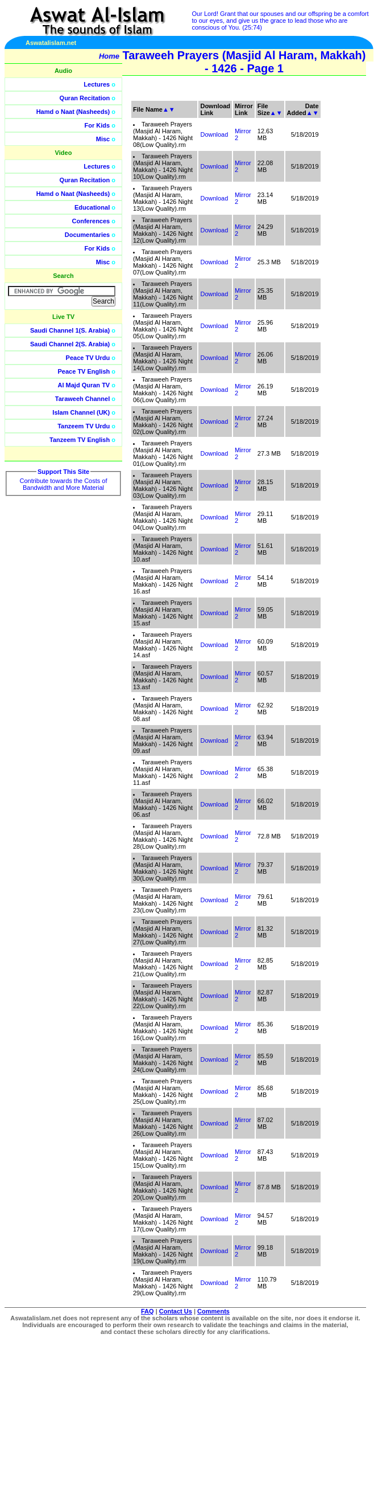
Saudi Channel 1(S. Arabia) (70, 330)
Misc (103, 139)
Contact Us (175, 1311)
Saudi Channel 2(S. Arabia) (70, 344)
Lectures (97, 84)
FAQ (147, 1311)
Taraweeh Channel (82, 398)
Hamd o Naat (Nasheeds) (73, 111)
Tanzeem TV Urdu (83, 426)
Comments (213, 1311)
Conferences (91, 221)
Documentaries (87, 234)
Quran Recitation (85, 98)
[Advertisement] (324, 256)
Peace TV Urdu (88, 357)
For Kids (97, 125)
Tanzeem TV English (79, 439)
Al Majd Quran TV (84, 385)
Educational (92, 207)
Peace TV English (84, 371)
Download (214, 134)
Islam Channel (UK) (81, 412)
